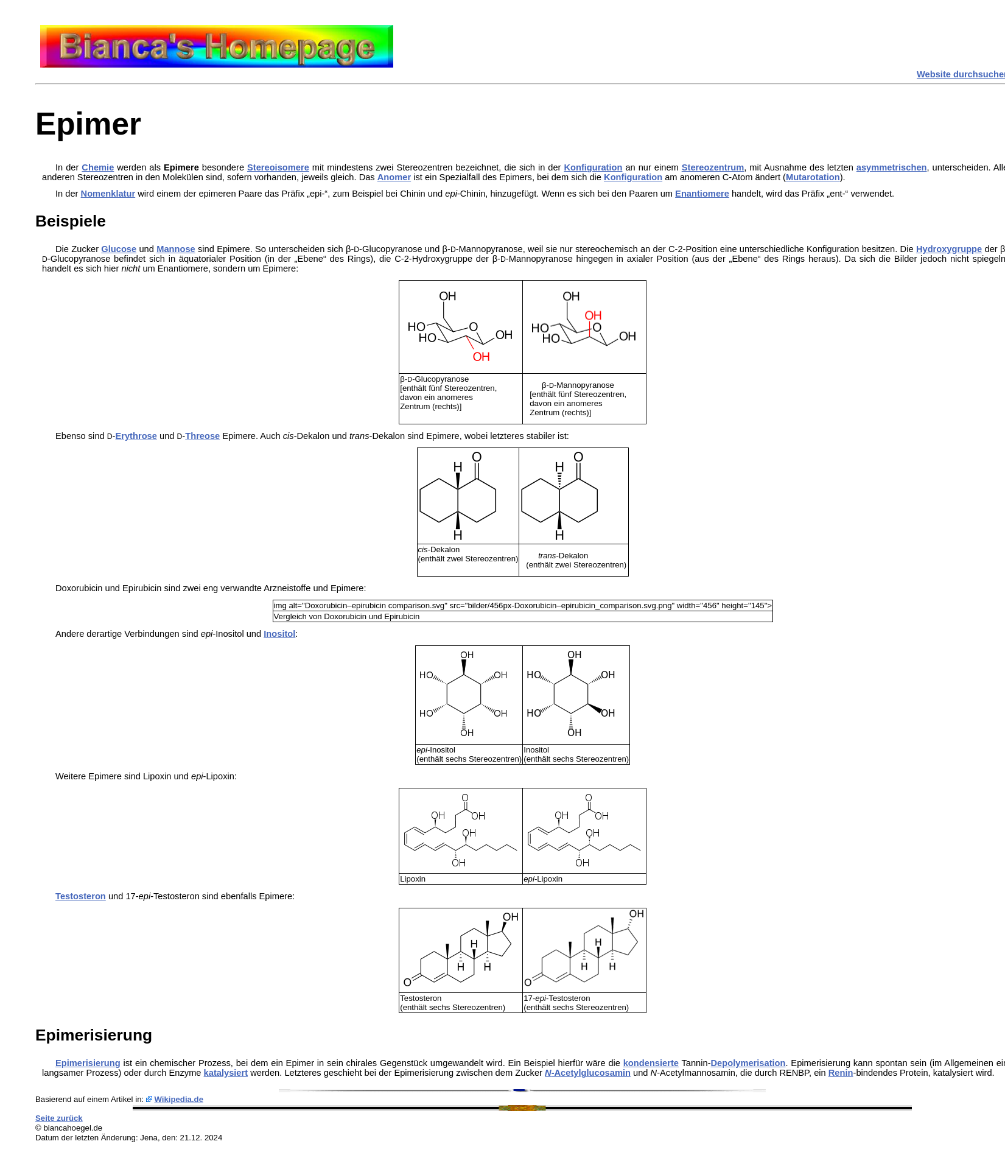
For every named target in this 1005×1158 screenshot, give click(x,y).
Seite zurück (59, 1118)
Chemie (98, 167)
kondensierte (651, 1063)
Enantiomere (702, 193)
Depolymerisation (748, 1063)
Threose (202, 436)
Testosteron (80, 896)
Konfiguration (593, 167)
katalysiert (226, 1073)
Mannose (175, 249)
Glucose (118, 249)
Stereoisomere (278, 167)
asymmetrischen (891, 167)
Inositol (279, 634)
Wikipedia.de (178, 1099)
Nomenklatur (108, 193)
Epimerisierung (88, 1063)
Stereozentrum (713, 167)
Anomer (394, 177)
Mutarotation (813, 177)
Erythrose (135, 436)
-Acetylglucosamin (588, 1073)
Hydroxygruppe (949, 249)
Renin (840, 1073)
